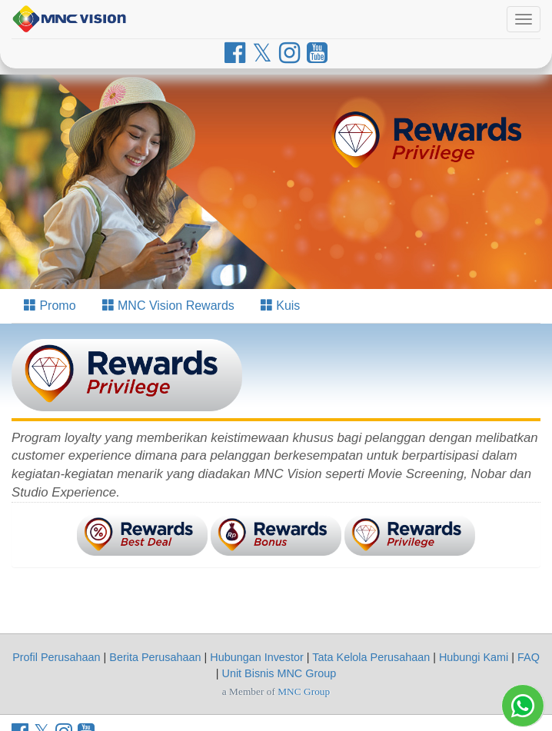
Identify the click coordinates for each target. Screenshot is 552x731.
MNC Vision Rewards (168, 305)
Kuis (281, 305)
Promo (50, 305)
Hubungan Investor (257, 657)
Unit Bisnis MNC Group (279, 673)
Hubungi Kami (473, 657)
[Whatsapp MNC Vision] (522, 705)
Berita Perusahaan (155, 657)
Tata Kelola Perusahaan (371, 657)
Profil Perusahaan (56, 657)
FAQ (528, 657)
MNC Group (304, 691)
